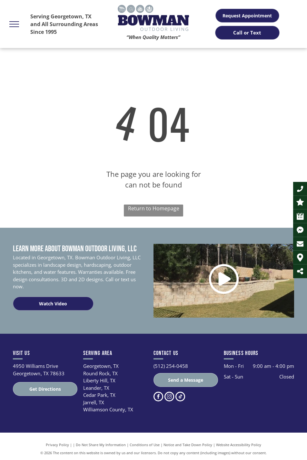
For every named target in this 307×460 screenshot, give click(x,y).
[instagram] (169, 397)
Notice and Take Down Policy (187, 444)
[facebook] (158, 397)
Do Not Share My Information (101, 444)
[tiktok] (180, 397)
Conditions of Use (145, 444)
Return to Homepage (153, 208)
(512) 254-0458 (171, 366)
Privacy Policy (57, 444)
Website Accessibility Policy (238, 444)
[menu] (14, 24)
